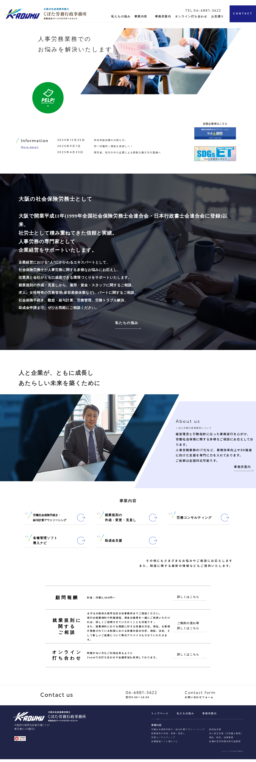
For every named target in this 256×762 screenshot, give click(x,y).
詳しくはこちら (188, 599)
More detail (30, 148)
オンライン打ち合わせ (191, 16)
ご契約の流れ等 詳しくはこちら (188, 628)
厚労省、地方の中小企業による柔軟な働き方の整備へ (127, 153)
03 (170, 516)
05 (99, 539)
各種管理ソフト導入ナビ (164, 744)
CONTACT (243, 14)
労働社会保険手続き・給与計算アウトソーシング (178, 732)
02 (99, 516)
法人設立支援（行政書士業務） (226, 736)
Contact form (200, 696)
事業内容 (140, 16)
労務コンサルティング (163, 740)
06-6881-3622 (141, 696)
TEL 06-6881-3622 (203, 11)
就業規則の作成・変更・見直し (168, 736)
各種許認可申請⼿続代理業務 (225, 744)
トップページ (159, 716)
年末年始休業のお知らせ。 (110, 141)
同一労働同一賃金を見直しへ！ (113, 147)
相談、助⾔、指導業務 (221, 740)
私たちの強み (126, 324)
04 (27, 539)
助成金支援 (215, 732)
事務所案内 (163, 16)
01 (26, 516)
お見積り (217, 16)
